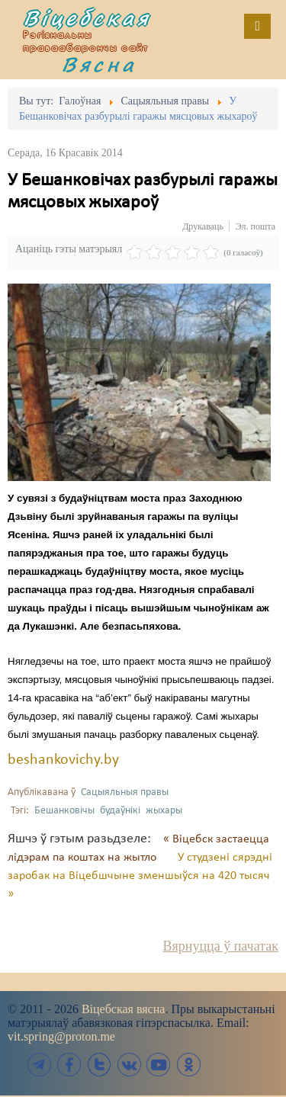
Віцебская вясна (123, 1008)
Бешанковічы (64, 810)
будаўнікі (120, 810)
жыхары (164, 810)
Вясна (99, 64)
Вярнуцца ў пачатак (220, 946)
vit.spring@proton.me (61, 1036)
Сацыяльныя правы (125, 792)
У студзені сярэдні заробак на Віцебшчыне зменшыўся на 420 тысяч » (140, 876)
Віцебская (87, 17)
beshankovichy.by (63, 760)
